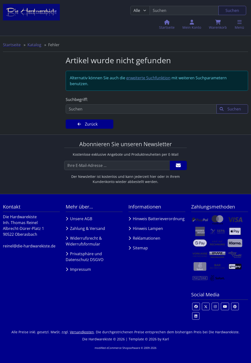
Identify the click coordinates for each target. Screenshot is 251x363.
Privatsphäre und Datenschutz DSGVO (84, 256)
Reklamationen (144, 238)
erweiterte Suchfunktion (148, 78)
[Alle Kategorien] (140, 10)
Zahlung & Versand (85, 228)
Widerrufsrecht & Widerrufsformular (84, 241)
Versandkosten (82, 332)
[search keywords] (184, 10)
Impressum (78, 269)
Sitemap (138, 248)
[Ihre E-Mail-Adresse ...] (117, 165)
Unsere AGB (79, 218)
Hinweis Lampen (145, 228)
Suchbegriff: (77, 99)
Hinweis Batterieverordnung (156, 218)
